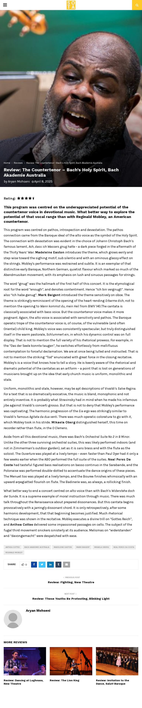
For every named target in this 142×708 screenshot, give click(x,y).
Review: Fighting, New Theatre (71, 582)
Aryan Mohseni (19, 181)
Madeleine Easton (63, 547)
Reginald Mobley (14, 552)
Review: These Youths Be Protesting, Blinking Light (71, 598)
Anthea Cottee (13, 547)
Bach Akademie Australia (36, 547)
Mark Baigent (83, 547)
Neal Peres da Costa (124, 547)
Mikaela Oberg (101, 547)
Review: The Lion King (64, 680)
